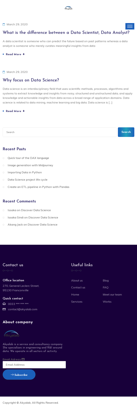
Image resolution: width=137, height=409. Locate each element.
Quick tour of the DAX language (28, 158)
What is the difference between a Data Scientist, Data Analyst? (66, 33)
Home (75, 294)
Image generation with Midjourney (30, 165)
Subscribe (19, 375)
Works (107, 301)
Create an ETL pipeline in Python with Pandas (38, 187)
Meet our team (112, 294)
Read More (15, 54)
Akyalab (25, 402)
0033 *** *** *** (18, 304)
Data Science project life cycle (27, 179)
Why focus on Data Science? (31, 80)
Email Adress (34, 362)
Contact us (78, 287)
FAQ (105, 287)
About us (77, 280)
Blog (106, 280)
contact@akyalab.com (22, 309)
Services (76, 301)
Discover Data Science (36, 210)
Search (126, 132)
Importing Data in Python (25, 172)
